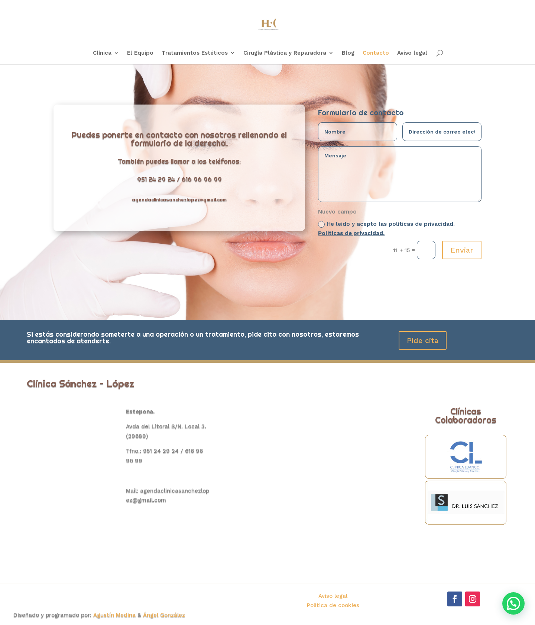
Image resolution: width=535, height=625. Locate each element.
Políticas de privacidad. (351, 233)
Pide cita (422, 340)
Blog (348, 53)
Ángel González (164, 615)
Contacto (376, 53)
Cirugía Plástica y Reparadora (284, 53)
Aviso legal (412, 53)
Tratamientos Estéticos (195, 53)
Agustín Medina (115, 615)
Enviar (461, 250)
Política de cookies (333, 605)
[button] (513, 603)
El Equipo (140, 53)
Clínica (102, 53)
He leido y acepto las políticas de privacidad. (386, 229)
